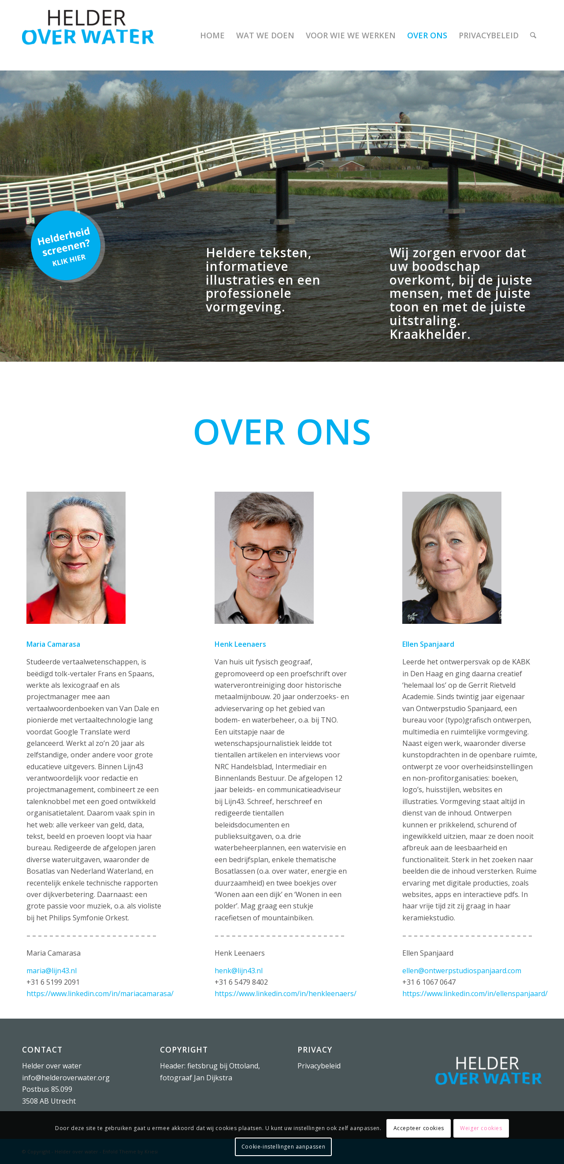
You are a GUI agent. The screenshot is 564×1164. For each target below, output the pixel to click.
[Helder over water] (88, 35)
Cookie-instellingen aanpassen (283, 1146)
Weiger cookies (481, 1128)
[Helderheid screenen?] (65, 245)
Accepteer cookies (418, 1128)
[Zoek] (533, 35)
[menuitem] (212, 35)
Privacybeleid (319, 1066)
